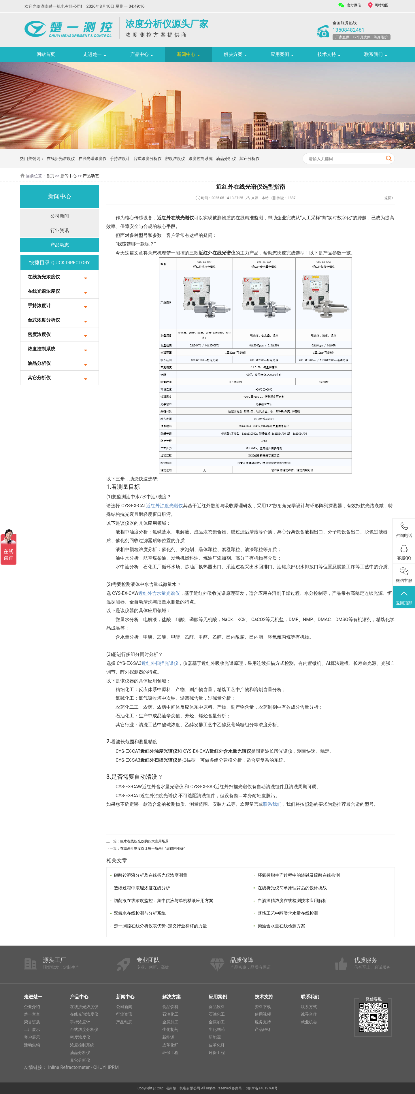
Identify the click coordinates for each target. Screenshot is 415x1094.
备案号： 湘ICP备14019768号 (255, 1088)
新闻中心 (186, 54)
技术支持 (327, 54)
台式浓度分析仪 (147, 158)
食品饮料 (170, 1006)
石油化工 (170, 1014)
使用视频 (263, 1014)
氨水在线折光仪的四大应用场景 (144, 841)
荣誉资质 (32, 1022)
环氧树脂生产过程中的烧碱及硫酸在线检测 (301, 875)
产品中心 (139, 54)
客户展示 (32, 1037)
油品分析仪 (226, 158)
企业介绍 (32, 1006)
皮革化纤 (170, 1045)
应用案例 (280, 54)
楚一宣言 (32, 1014)
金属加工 (170, 1022)
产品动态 (91, 175)
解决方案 (233, 54)
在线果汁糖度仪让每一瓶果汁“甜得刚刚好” (152, 848)
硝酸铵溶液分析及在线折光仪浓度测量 (153, 875)
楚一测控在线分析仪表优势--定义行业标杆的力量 (163, 926)
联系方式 (309, 1006)
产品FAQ (262, 1029)
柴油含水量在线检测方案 (283, 926)
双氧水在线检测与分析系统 (141, 913)
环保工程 (170, 1052)
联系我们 (373, 54)
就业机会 (309, 1022)
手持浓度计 (120, 158)
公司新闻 (59, 216)
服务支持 (263, 1022)
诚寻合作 (309, 1014)
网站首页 (46, 54)
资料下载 (263, 1006)
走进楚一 (92, 54)
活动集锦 (32, 1045)
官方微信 (354, 5)
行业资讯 (59, 230)
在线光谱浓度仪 (92, 158)
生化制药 (170, 1029)
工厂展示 (32, 1029)
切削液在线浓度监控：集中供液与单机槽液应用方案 (167, 900)
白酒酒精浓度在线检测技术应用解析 (294, 900)
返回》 (389, 198)
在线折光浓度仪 (61, 158)
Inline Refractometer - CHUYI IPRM (83, 1067)
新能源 (168, 1037)
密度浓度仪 (175, 158)
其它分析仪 (249, 158)
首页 (50, 175)
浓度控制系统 (200, 158)
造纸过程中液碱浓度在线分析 (144, 888)
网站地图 (381, 5)
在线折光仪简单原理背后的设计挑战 (294, 888)
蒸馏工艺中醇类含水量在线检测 (290, 913)
